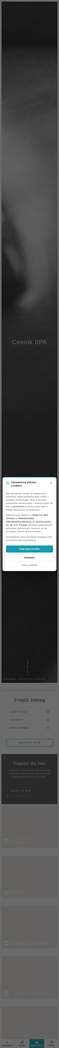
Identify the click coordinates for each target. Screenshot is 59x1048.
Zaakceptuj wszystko (29, 549)
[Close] (51, 483)
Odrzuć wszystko (29, 565)
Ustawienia (29, 557)
